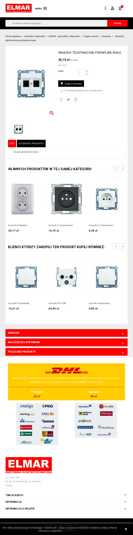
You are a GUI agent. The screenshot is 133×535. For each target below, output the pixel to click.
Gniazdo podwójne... (18, 225)
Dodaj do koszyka (71, 83)
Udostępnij (61, 99)
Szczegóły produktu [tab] (31, 143)
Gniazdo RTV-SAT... (58, 303)
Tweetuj (68, 99)
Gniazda (14, 333)
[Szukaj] (66, 23)
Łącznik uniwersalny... (100, 303)
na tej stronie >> (72, 530)
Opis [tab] (12, 143)
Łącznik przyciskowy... (19, 303)
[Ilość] (81, 72)
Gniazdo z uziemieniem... (62, 225)
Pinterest (75, 99)
